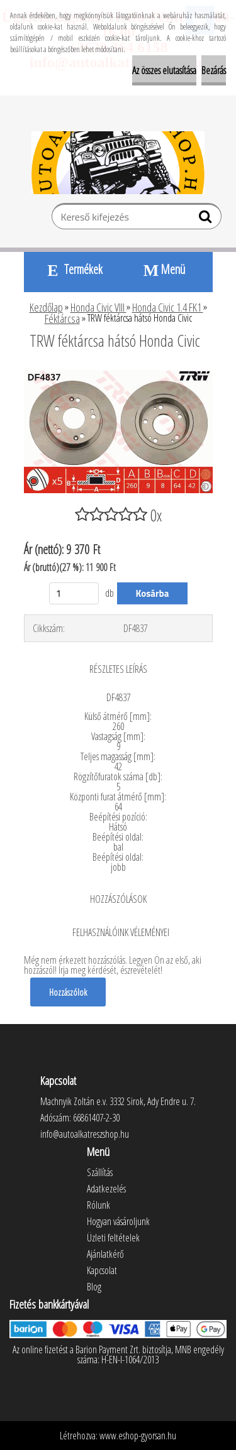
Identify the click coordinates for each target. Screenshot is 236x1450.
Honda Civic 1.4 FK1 (167, 307)
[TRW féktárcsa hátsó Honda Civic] (118, 375)
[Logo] (118, 162)
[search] (207, 219)
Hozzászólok (68, 992)
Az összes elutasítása (164, 70)
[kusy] (74, 593)
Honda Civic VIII (98, 307)
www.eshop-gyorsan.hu (137, 1435)
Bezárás (213, 70)
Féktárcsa (62, 318)
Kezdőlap (46, 307)
